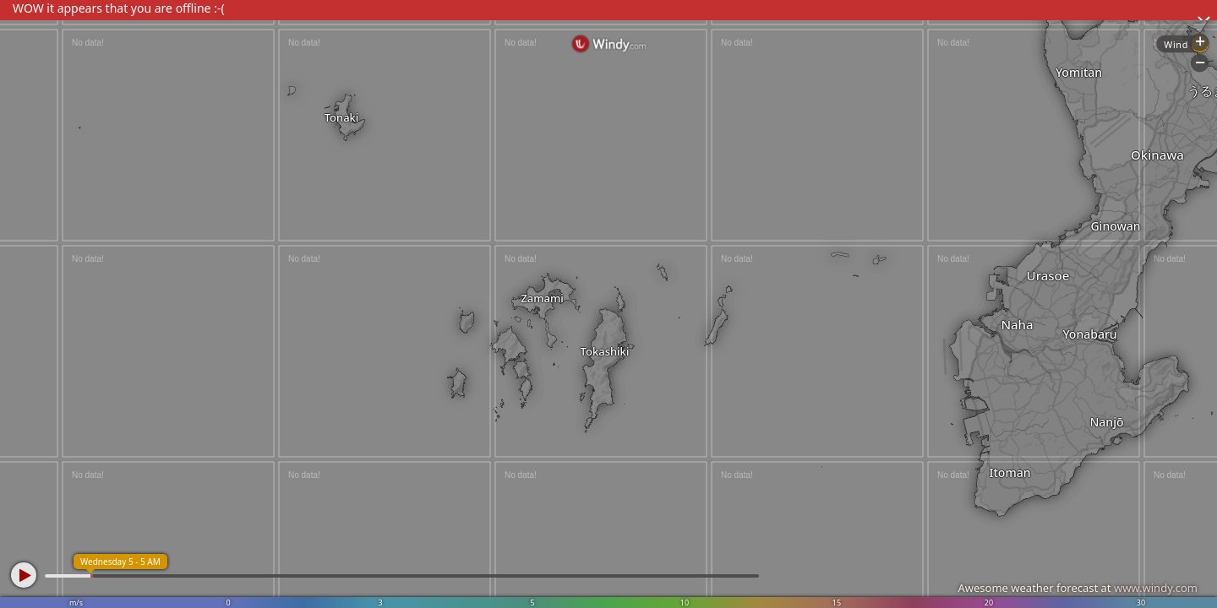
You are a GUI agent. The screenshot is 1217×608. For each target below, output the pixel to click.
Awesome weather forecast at (1078, 587)
